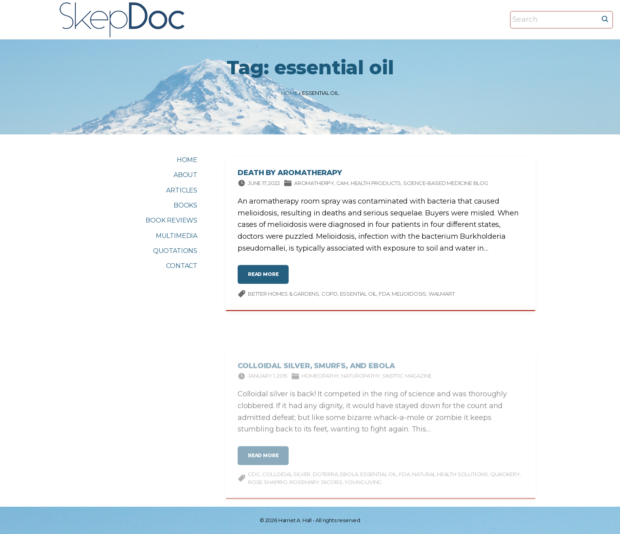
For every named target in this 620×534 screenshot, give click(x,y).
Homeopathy (320, 381)
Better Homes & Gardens (283, 295)
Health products (376, 184)
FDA (384, 295)
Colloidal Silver (286, 480)
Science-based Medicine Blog (445, 184)
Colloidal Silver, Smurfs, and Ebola (316, 371)
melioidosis (409, 295)
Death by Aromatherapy (290, 174)
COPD (329, 295)
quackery (505, 480)
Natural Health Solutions (450, 480)
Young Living (363, 487)
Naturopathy (360, 381)
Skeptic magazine (407, 381)
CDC (254, 480)
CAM (342, 184)
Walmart (442, 295)
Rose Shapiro (267, 487)
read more (265, 278)
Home (289, 93)
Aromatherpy (314, 184)
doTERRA (325, 480)
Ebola (349, 480)
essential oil (358, 295)
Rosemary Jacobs (315, 487)
